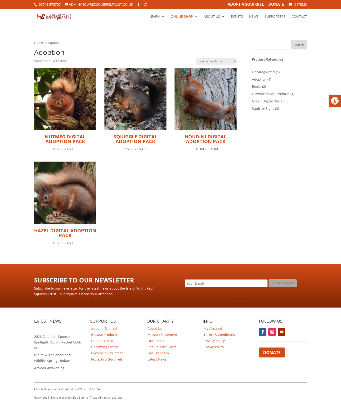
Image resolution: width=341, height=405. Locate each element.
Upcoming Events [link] (105, 347)
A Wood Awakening (49, 368)
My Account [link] (213, 328)
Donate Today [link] (102, 341)
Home (38, 42)
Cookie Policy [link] (214, 347)
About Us (212, 17)
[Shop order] (216, 61)
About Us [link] (155, 328)
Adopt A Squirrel (246, 5)
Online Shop (182, 17)
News (254, 17)
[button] (335, 101)
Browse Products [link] (104, 334)
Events (237, 17)
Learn (154, 17)
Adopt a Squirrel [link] (104, 328)
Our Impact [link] (157, 341)
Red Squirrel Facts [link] (162, 347)
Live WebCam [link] (158, 353)
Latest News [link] (157, 359)
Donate (276, 5)
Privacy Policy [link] (214, 341)
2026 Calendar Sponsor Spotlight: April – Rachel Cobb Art (57, 342)
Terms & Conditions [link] (219, 334)
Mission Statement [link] (162, 334)
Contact (299, 17)
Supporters (275, 17)
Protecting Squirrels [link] (107, 359)
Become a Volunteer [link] (107, 353)
